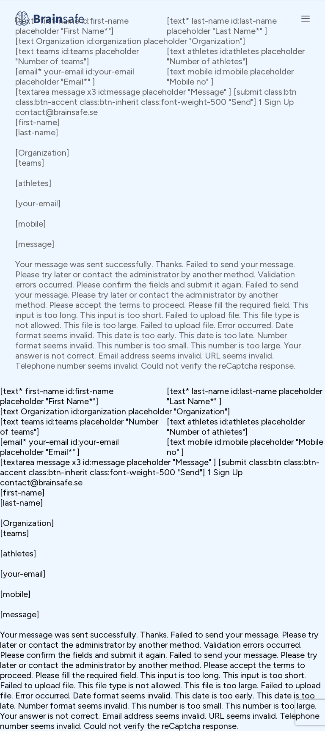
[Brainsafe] (49, 18)
